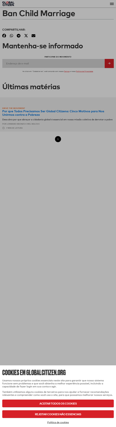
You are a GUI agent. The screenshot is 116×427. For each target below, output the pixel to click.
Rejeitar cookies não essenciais (58, 414)
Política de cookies (58, 422)
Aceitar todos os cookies (58, 403)
